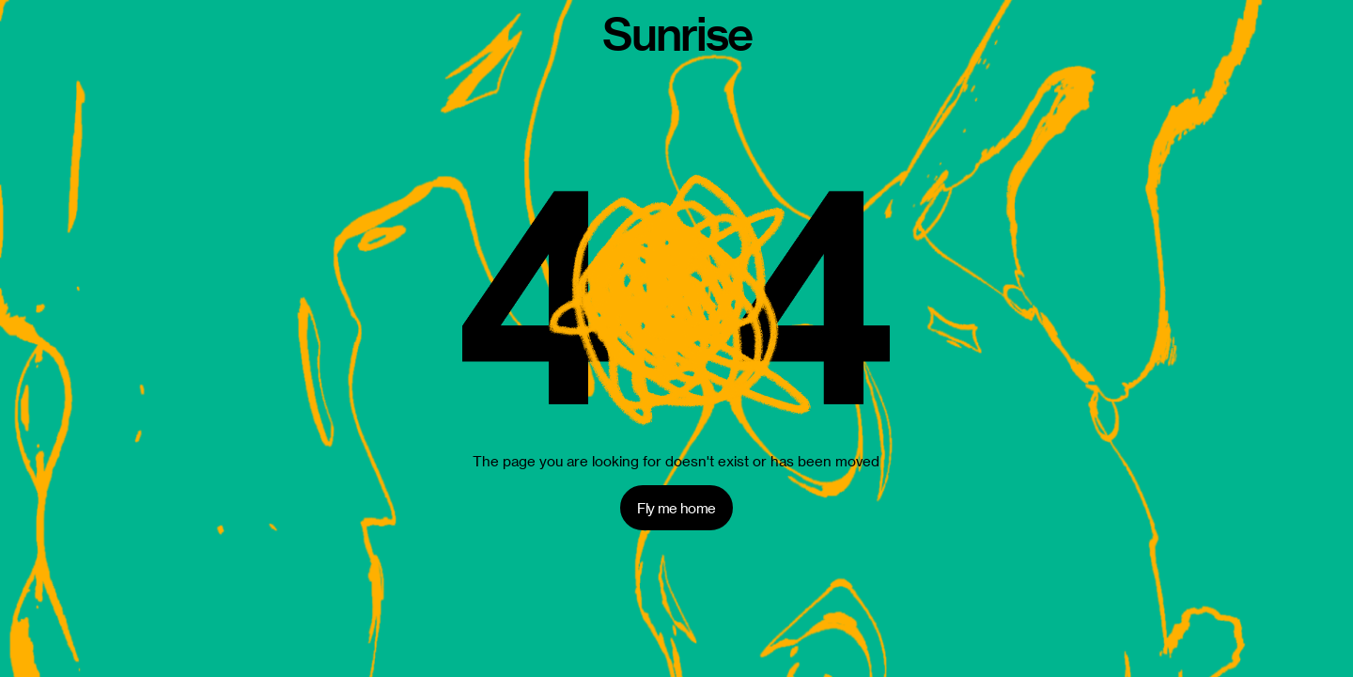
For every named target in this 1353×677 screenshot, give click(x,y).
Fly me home (676, 507)
